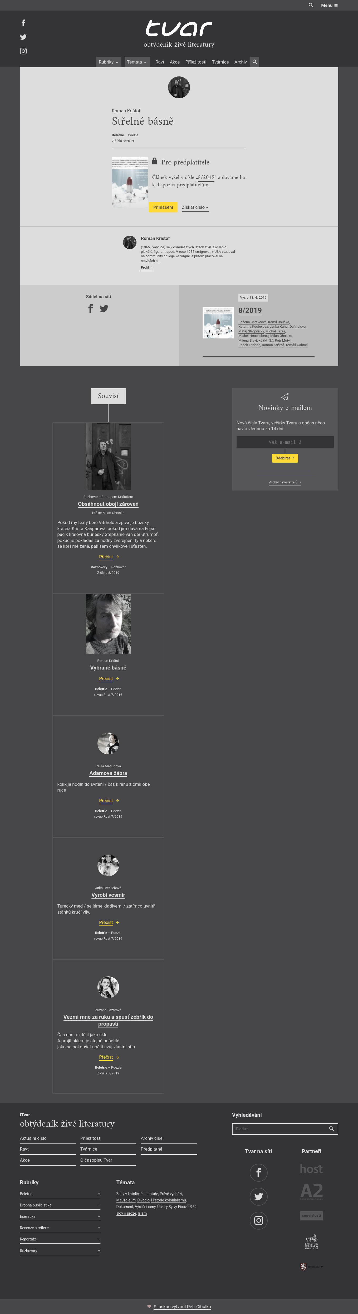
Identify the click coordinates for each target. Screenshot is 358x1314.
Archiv (240, 62)
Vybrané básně (108, 668)
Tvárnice (220, 62)
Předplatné (151, 1149)
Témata (137, 62)
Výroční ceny (145, 1207)
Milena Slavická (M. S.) (255, 340)
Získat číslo (195, 207)
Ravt (159, 62)
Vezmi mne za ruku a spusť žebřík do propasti (108, 1020)
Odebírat (285, 458)
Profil (145, 267)
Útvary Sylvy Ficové (173, 1207)
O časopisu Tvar (96, 1160)
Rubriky (109, 62)
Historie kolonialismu (168, 1200)
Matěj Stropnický (251, 331)
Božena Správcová (252, 322)
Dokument (124, 1207)
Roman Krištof (273, 345)
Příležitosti (195, 62)
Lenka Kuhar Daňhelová (288, 326)
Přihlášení (163, 207)
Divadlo (143, 1200)
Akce (175, 62)
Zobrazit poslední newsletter (283, 471)
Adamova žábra (108, 773)
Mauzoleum (126, 1200)
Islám (142, 1213)
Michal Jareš (275, 331)
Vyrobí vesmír (108, 895)
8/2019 (206, 178)
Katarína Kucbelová (253, 326)
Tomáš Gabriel (296, 345)
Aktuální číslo (33, 1138)
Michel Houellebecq (253, 336)
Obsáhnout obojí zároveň (108, 504)
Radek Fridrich (249, 345)
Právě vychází (171, 1194)
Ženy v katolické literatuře (137, 1194)
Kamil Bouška (278, 322)
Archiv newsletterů (283, 482)
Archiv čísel (152, 1138)
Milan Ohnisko (281, 336)
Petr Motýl (283, 340)
